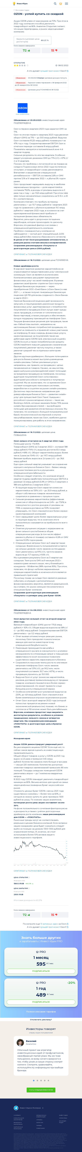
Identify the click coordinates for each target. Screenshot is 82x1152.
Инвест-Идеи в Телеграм (27, 1108)
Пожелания (40, 1128)
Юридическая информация (41, 1116)
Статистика (63, 1118)
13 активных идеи (49, 924)
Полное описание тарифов (41, 1012)
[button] (33, 1080)
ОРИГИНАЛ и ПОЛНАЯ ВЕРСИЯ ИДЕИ (33, 254)
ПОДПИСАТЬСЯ (41, 971)
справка (39, 1119)
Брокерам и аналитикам (18, 1123)
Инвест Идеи (63, 1115)
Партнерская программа (18, 1127)
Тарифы (39, 1125)
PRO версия (61, 3)
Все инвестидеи (22, 10)
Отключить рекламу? (41, 1019)
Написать (39, 1122)
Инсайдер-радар (62, 1121)
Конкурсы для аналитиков (19, 1118)
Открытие (19, 63)
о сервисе (17, 1115)
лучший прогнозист (50, 71)
